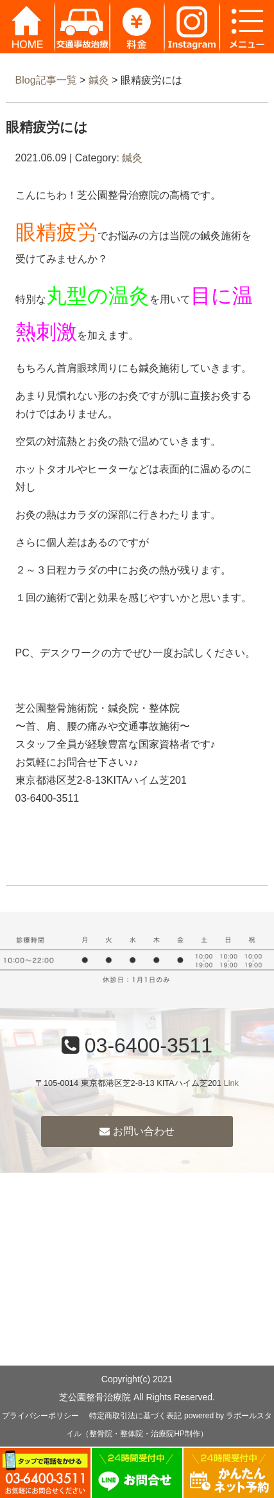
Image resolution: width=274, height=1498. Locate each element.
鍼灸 (99, 80)
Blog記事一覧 (46, 80)
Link (231, 1083)
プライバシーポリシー (40, 1415)
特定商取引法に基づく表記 (135, 1415)
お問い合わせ (136, 1131)
